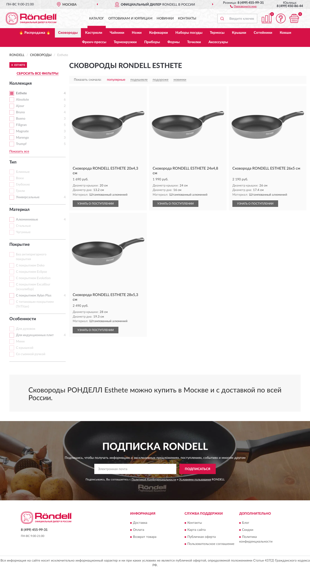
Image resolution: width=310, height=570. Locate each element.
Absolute (22, 99)
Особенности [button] (22, 319)
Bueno (20, 118)
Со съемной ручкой (30, 354)
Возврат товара (144, 537)
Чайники (117, 32)
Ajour (20, 106)
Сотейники (263, 32)
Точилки (194, 42)
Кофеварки (158, 32)
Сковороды (68, 32)
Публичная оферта (201, 537)
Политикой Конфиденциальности (154, 479)
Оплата (138, 530)
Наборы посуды (188, 32)
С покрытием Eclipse (31, 272)
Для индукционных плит (35, 335)
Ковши (285, 32)
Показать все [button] (19, 151)
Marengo (22, 137)
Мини (20, 341)
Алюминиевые (27, 219)
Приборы (152, 42)
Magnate (22, 131)
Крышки (239, 32)
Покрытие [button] (19, 245)
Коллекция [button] (20, 83)
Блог (245, 522)
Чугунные (23, 232)
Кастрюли (93, 32)
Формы (173, 42)
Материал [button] (19, 210)
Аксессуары (218, 42)
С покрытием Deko (30, 265)
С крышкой (24, 348)
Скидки (247, 530)
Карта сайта (196, 530)
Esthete (21, 93)
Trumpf (21, 144)
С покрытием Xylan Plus (33, 295)
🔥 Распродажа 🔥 (35, 32)
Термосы (217, 32)
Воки (20, 178)
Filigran (21, 125)
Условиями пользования (195, 479)
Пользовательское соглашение (210, 544)
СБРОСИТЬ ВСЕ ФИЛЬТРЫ (37, 73)
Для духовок (25, 329)
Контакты (187, 18)
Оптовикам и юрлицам (130, 18)
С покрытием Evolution (33, 278)
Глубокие (23, 184)
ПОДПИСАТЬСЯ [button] (197, 469)
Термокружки (125, 42)
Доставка (140, 522)
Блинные (23, 172)
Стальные (23, 226)
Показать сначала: (88, 79)
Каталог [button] (96, 18)
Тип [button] (12, 162)
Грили (20, 191)
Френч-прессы (94, 42)
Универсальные (27, 197)
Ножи (137, 32)
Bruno (20, 112)
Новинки (165, 18)
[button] (243, 6)
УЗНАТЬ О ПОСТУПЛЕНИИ (95, 203)
